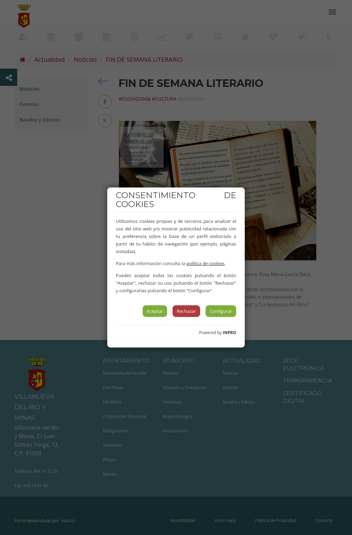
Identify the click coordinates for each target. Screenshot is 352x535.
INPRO (229, 332)
